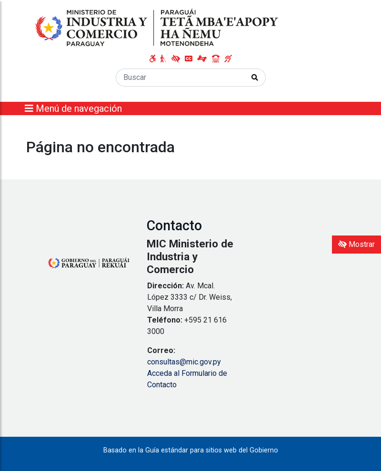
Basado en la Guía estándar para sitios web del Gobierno (190, 450)
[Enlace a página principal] (157, 27)
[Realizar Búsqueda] (255, 78)
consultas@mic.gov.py (184, 361)
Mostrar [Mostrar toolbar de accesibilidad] (356, 244)
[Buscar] (180, 78)
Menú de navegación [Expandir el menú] (73, 108)
